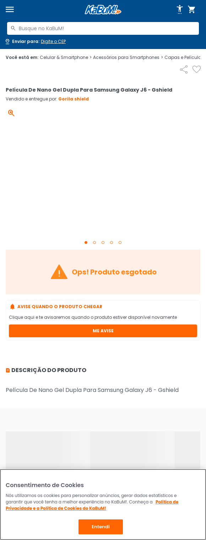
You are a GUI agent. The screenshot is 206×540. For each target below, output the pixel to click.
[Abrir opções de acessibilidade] (179, 9)
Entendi (101, 526)
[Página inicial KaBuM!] (103, 10)
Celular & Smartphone (66, 57)
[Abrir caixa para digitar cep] (35, 41)
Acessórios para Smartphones (128, 57)
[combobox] (103, 28)
